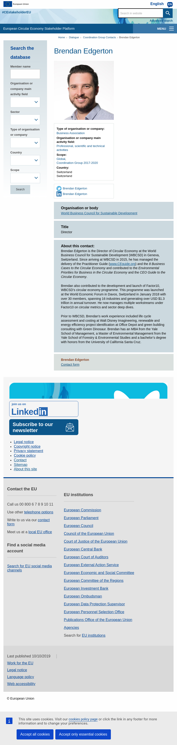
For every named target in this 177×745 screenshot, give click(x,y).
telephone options (38, 512)
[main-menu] (171, 28)
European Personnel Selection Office (94, 612)
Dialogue (74, 37)
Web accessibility (21, 684)
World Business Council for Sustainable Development (99, 213)
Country (16, 152)
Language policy (20, 677)
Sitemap (20, 465)
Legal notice (24, 442)
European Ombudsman (83, 596)
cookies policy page (83, 719)
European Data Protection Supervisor (94, 604)
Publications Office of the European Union (98, 620)
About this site (25, 469)
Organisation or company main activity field (21, 89)
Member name (20, 66)
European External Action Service (91, 565)
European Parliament (81, 518)
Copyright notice (27, 446)
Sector (15, 112)
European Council (78, 526)
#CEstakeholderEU (16, 12)
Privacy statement (28, 451)
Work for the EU (20, 663)
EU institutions (93, 635)
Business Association (70, 133)
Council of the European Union (89, 534)
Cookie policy (25, 455)
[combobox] (25, 102)
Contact (20, 460)
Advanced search (161, 20)
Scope (14, 170)
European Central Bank (83, 549)
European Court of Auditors (86, 557)
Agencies (71, 628)
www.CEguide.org (122, 264)
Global (60, 159)
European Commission (82, 510)
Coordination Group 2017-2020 (77, 163)
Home (61, 37)
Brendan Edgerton (129, 37)
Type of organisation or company (25, 132)
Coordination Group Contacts (99, 37)
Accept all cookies (35, 734)
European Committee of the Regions (94, 581)
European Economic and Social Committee (99, 573)
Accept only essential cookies (83, 734)
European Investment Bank (86, 588)
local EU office (40, 532)
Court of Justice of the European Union (95, 541)
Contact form (70, 364)
